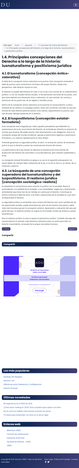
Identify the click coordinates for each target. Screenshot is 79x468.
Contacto (74, 459)
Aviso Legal (48, 459)
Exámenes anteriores (15, 438)
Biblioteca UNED (14, 430)
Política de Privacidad (62, 459)
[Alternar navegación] (76, 4)
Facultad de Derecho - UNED (19, 441)
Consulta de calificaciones (17, 434)
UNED (9, 445)
